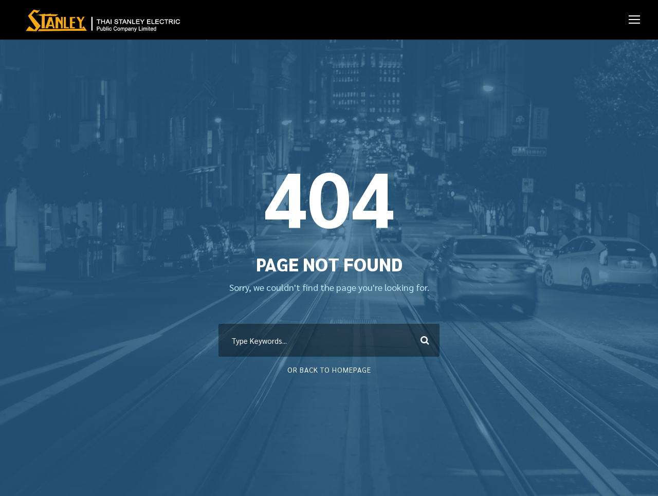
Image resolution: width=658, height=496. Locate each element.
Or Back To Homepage (329, 369)
